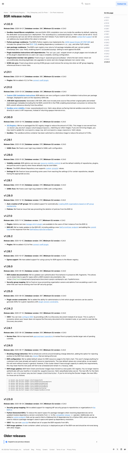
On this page (108, 13)
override (25, 422)
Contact (52, 449)
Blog (32, 449)
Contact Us (121, 4)
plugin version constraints (48, 302)
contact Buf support (84, 37)
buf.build (18, 279)
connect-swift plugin (40, 80)
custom (52, 168)
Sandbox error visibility (16, 108)
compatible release (63, 415)
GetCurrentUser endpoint (68, 227)
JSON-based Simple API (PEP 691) (77, 42)
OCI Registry (11, 126)
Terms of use (61, 449)
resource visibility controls (50, 163)
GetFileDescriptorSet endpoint (41, 229)
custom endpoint (19, 417)
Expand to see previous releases (19, 442)
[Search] (97, 4)
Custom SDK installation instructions (21, 95)
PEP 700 (33, 44)
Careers (45, 449)
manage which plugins (34, 224)
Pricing (38, 449)
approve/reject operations (43, 336)
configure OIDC (27, 317)
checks (35, 356)
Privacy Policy (71, 449)
